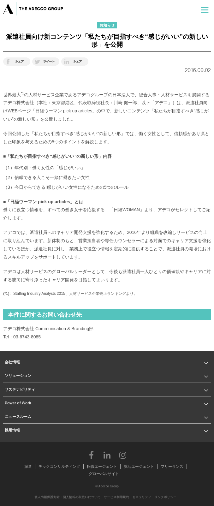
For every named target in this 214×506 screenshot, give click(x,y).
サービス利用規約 (116, 497)
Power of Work (18, 403)
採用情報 (12, 430)
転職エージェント (102, 466)
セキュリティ (141, 497)
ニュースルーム (18, 416)
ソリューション (18, 375)
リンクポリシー (165, 497)
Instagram (123, 455)
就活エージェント (139, 466)
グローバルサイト (104, 474)
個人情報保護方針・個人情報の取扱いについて (67, 497)
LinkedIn (107, 455)
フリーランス (172, 466)
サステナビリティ (20, 389)
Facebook (91, 455)
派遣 (28, 466)
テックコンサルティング (59, 466)
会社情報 (12, 362)
